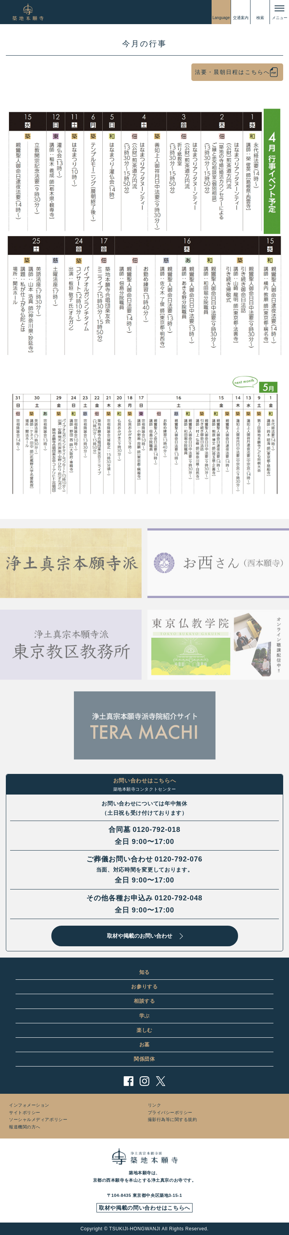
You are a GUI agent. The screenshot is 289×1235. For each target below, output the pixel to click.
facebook (128, 1081)
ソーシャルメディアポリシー (38, 1119)
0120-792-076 (179, 859)
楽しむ (144, 1030)
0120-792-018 (156, 829)
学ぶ (144, 1016)
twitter (160, 1081)
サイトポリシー (24, 1112)
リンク (154, 1105)
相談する (144, 1001)
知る (144, 972)
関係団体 (144, 1059)
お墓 (144, 1044)
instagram (144, 1081)
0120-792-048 (179, 898)
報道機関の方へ (24, 1126)
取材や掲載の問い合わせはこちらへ (144, 1208)
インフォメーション (29, 1105)
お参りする (144, 986)
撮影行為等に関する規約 (172, 1119)
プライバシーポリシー (170, 1112)
